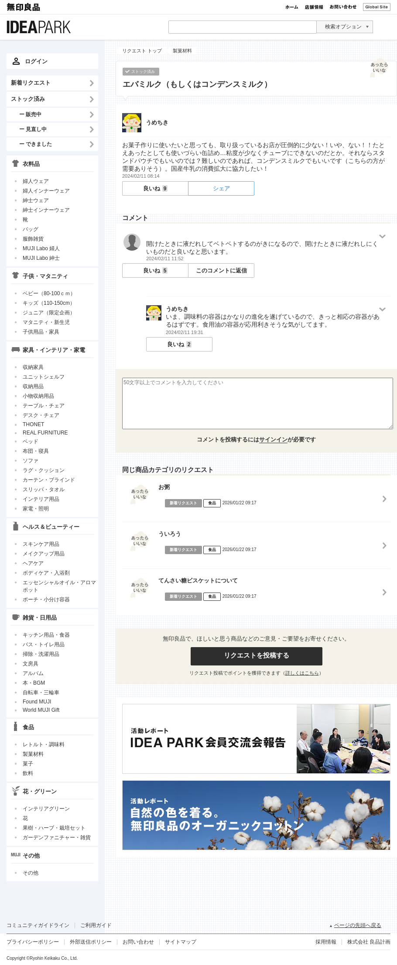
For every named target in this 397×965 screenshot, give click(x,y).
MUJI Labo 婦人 (41, 248)
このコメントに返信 (221, 270)
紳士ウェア (36, 200)
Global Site (376, 7)
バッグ (30, 229)
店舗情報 (314, 7)
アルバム (33, 673)
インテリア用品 (41, 499)
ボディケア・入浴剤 (46, 573)
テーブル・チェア (44, 406)
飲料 (28, 773)
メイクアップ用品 (44, 554)
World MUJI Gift (41, 710)
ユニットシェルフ (44, 377)
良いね (155, 188)
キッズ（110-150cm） (49, 303)
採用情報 (325, 942)
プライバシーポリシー (33, 942)
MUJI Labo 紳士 (41, 258)
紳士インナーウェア (46, 210)
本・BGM (34, 683)
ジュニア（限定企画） (49, 313)
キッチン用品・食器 (46, 635)
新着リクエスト (31, 82)
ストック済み (28, 99)
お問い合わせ (343, 7)
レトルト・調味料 (44, 744)
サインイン (273, 439)
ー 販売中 (30, 114)
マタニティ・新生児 (46, 322)
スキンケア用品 (41, 544)
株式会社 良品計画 (368, 942)
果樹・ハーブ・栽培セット (54, 828)
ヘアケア (33, 563)
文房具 (30, 664)
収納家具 (33, 367)
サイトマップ (180, 942)
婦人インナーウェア (46, 191)
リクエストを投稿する (256, 655)
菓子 (28, 764)
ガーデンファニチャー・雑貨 (57, 837)
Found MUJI (37, 702)
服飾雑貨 (33, 239)
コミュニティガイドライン (38, 925)
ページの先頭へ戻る (357, 925)
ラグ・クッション (44, 470)
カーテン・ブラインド (49, 480)
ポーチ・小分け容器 (46, 599)
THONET (33, 424)
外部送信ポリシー (91, 942)
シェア (221, 188)
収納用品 (33, 386)
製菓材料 (33, 754)
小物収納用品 (38, 396)
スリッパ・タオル (44, 489)
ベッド (30, 441)
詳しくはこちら (302, 673)
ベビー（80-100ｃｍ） (49, 293)
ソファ (30, 461)
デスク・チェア (41, 415)
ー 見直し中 (33, 129)
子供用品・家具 (41, 332)
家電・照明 (36, 509)
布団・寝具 (36, 451)
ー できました (35, 144)
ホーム (291, 7)
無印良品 (24, 7)
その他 (30, 873)
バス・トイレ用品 (44, 644)
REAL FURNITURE (45, 433)
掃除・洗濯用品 (41, 654)
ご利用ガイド (96, 925)
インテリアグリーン (46, 809)
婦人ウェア (36, 181)
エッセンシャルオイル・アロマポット (59, 586)
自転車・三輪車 (41, 692)
